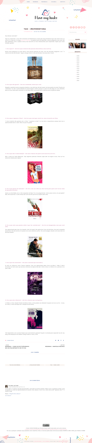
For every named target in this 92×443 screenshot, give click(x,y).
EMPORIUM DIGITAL (63, 441)
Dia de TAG (36, 31)
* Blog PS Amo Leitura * (15, 393)
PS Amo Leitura (13, 385)
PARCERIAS (44, 1)
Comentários (9, 340)
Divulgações (43, 31)
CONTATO (62, 1)
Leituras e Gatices (25, 40)
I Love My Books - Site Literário (42, 441)
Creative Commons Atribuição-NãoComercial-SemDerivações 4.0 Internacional (46, 429)
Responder (8, 395)
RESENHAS (35, 1)
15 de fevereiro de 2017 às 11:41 (17, 386)
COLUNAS (53, 1)
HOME (28, 1)
